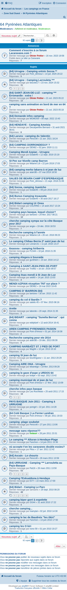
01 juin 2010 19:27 (48, 529)
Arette (13, 308)
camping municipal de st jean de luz (31, 380)
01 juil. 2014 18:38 (53, 331)
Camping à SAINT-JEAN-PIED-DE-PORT (33, 266)
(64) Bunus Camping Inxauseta (28, 196)
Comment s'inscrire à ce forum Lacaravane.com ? (28, 52)
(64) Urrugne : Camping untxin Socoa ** (33, 71)
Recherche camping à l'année (27, 232)
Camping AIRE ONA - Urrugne (27, 364)
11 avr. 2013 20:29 (53, 358)
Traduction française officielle (27, 588)
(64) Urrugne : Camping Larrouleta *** (31, 80)
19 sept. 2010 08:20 (50, 489)
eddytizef (34, 322)
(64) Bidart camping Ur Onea (26, 203)
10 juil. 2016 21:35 (47, 251)
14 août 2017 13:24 (51, 206)
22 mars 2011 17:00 (45, 481)
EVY (32, 481)
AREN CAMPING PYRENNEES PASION (32, 328)
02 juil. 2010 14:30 (48, 511)
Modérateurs (44, 29)
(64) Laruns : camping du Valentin (29, 136)
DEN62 (33, 147)
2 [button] (36, 40)
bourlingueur (35, 358)
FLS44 (33, 251)
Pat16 (32, 468)
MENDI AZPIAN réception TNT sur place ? (34, 283)
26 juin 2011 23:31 (48, 433)
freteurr (33, 433)
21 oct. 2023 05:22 (55, 98)
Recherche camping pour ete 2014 (30, 337)
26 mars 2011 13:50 (47, 468)
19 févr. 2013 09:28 (50, 366)
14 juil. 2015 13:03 (46, 277)
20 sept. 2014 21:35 (48, 311)
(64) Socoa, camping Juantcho (27, 187)
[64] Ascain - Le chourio (23, 455)
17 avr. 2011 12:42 (45, 449)
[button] (41, 40)
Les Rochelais (36, 391)
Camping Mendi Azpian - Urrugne (29, 152)
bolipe (32, 375)
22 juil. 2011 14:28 (47, 407)
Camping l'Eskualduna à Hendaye (29, 478)
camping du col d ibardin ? (25, 299)
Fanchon (34, 442)
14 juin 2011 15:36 (49, 442)
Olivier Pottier (37, 56)
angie (32, 226)
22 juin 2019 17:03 (51, 163)
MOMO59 (34, 118)
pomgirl (33, 407)
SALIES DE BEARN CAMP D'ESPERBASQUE (36, 178)
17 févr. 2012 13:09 (54, 382)
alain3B (33, 172)
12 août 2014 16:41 (50, 322)
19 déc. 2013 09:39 (48, 340)
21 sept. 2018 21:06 (54, 181)
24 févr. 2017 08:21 (48, 214)
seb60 (32, 277)
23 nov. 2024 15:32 (50, 82)
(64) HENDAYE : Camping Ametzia (29, 124)
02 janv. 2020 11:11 (48, 147)
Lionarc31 (34, 244)
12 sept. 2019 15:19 (50, 154)
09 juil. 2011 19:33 (53, 416)
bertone (33, 214)
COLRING (34, 206)
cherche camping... (20, 508)
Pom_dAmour (36, 74)
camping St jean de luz (23, 355)
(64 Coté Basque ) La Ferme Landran (31, 413)
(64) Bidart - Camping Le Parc (27, 487)
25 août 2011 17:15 (54, 391)
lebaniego (34, 366)
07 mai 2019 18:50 (48, 172)
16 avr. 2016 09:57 (47, 268)
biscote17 (34, 82)
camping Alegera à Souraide (26, 257)
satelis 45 (34, 302)
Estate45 (34, 154)
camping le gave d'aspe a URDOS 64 (31, 372)
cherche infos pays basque (25, 388)
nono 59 (33, 529)
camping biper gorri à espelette (28, 499)
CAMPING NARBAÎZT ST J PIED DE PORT (34, 346)
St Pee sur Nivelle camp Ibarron (28, 160)
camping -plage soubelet (24, 422)
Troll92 (33, 268)
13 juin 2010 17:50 (49, 520)
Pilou (32, 449)
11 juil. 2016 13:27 (50, 244)
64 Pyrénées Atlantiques (21, 24)
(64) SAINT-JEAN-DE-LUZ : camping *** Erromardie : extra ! (32, 94)
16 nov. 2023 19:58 (55, 56)
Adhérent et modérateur (26, 29)
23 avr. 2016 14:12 (50, 260)
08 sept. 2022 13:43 (50, 118)
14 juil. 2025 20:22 (54, 74)
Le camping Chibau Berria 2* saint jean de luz (37, 241)
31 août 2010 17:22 (47, 502)
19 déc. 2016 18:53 (46, 226)
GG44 (32, 502)
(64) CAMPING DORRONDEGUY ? (29, 144)
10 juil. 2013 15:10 (47, 349)
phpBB (25, 586)
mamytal (34, 511)
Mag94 (33, 349)
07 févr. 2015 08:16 (50, 302)
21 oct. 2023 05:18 (55, 110)
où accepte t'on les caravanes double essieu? (37, 446)
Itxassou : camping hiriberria (26, 248)
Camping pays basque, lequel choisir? (32, 212)
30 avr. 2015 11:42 (48, 293)
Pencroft (34, 138)
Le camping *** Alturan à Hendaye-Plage (33, 439)
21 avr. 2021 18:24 (49, 138)
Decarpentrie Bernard (40, 127)
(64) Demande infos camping (26, 116)
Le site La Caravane (30, 58)
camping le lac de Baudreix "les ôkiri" (32, 517)
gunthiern (34, 260)
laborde (33, 311)
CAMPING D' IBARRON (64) (25, 290)
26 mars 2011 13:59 (49, 458)
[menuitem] (8, 3)
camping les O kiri (20, 526)
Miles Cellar (47, 588)
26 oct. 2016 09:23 (51, 235)
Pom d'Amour (36, 331)
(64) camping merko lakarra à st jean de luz (35, 169)
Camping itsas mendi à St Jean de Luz (32, 274)
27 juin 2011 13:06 (49, 424)
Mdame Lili (35, 163)
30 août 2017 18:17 (50, 198)
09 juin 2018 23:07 (49, 190)
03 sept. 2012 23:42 (47, 375)
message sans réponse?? (25, 430)
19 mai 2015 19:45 (48, 286)
